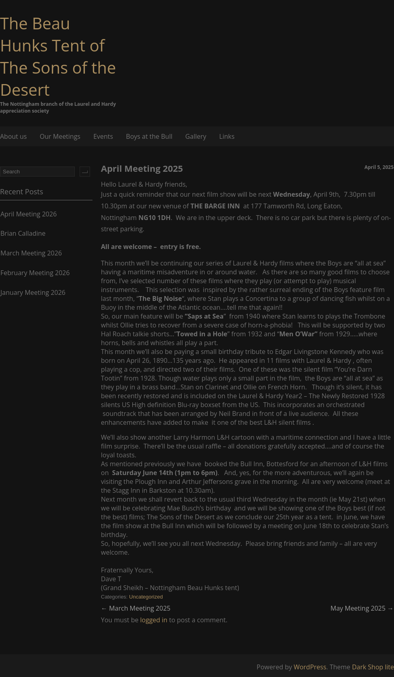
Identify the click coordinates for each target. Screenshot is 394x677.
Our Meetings (60, 136)
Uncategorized (146, 597)
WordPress (309, 667)
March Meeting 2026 (31, 253)
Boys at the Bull (149, 136)
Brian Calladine (22, 233)
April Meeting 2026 (28, 214)
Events (103, 136)
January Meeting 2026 (33, 292)
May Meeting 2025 (362, 608)
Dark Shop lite (373, 667)
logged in (154, 619)
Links (226, 136)
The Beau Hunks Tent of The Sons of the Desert (58, 56)
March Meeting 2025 (135, 608)
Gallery (195, 136)
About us (13, 136)
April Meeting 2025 (142, 168)
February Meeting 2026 (35, 272)
